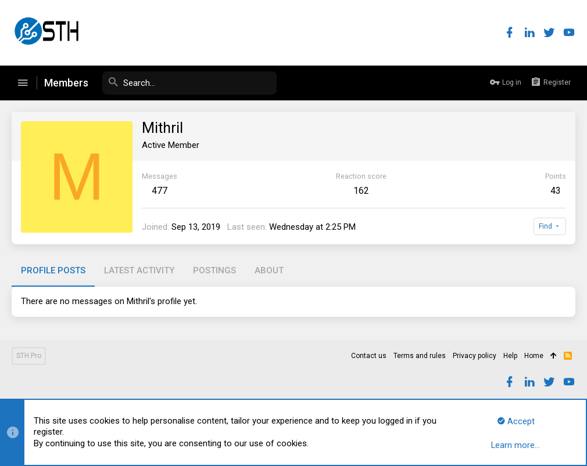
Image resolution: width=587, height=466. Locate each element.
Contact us (368, 356)
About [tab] (269, 270)
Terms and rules (419, 356)
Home (533, 356)
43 (555, 190)
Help (510, 356)
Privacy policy (474, 356)
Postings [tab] (214, 270)
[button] (23, 83)
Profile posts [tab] (53, 270)
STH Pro (28, 356)
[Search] (189, 83)
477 (159, 190)
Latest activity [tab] (139, 270)
